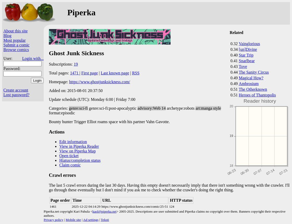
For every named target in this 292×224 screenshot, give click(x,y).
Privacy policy (53, 220)
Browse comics (16, 49)
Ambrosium (248, 83)
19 (76, 64)
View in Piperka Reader (79, 146)
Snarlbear (247, 61)
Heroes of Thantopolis (257, 95)
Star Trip (246, 55)
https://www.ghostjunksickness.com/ (99, 82)
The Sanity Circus (254, 72)
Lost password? (16, 95)
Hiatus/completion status (80, 160)
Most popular (14, 40)
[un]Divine (248, 49)
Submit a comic (16, 45)
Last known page (115, 73)
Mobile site (73, 220)
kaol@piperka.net (104, 211)
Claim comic (70, 165)
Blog (7, 35)
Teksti (105, 220)
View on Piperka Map (77, 151)
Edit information (73, 141)
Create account (15, 90)
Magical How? (251, 78)
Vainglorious (249, 43)
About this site (15, 31)
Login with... (33, 58)
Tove (243, 66)
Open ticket (69, 155)
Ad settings (91, 220)
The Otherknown (253, 89)
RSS (135, 73)
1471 (75, 73)
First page (89, 73)
